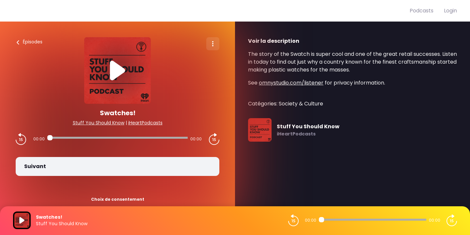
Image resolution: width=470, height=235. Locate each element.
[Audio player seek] (117, 137)
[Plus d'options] (212, 43)
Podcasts (421, 10)
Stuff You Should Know (98, 122)
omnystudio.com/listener (291, 82)
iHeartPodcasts (145, 122)
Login (450, 10)
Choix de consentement (117, 199)
